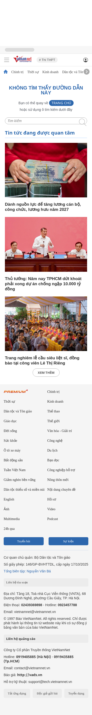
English (9, 499)
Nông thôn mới (58, 480)
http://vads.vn (29, 674)
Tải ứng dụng (17, 693)
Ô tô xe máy (12, 450)
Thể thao (53, 411)
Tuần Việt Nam (15, 470)
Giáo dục (10, 421)
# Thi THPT (47, 60)
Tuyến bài (23, 541)
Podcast (52, 519)
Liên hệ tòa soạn (17, 582)
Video (51, 509)
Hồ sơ (51, 499)
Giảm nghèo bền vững (20, 480)
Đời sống (10, 431)
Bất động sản (13, 460)
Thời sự (33, 72)
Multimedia (12, 519)
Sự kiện (68, 541)
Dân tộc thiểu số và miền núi (24, 489)
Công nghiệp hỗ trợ (61, 470)
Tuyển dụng (76, 693)
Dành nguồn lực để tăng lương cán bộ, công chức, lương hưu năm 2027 (43, 207)
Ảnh (6, 509)
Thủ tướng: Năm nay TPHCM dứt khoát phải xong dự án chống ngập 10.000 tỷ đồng (43, 283)
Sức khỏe (10, 441)
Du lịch (52, 450)
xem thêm (46, 372)
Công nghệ (55, 441)
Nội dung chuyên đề (61, 489)
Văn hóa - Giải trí (59, 431)
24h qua (9, 529)
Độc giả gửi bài (47, 693)
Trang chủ (61, 103)
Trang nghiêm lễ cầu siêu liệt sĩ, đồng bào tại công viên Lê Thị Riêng (42, 360)
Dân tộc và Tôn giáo (76, 72)
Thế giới (53, 421)
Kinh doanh (50, 72)
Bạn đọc (53, 460)
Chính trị (17, 72)
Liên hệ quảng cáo (20, 638)
